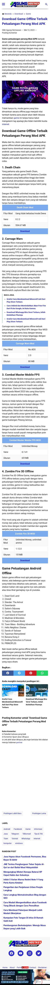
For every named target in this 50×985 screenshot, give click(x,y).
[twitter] (19, 673)
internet (37, 838)
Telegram (15, 834)
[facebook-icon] (11, 953)
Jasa (6, 834)
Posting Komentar (9, 33)
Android (7, 829)
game (16, 118)
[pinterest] (31, 673)
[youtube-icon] (20, 953)
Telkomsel (27, 834)
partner (19, 742)
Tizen (6, 838)
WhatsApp (25, 838)
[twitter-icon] (39, 953)
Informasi (38, 829)
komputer (8, 843)
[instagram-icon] (30, 953)
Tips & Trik (38, 834)
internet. (6, 124)
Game (27, 829)
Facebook (18, 829)
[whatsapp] (42, 673)
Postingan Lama (39, 813)
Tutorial (15, 838)
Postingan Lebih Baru (12, 813)
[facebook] (7, 673)
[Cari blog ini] (46, 4)
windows (19, 843)
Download (25, 231)
